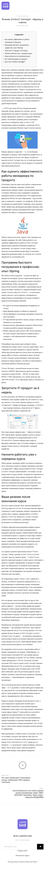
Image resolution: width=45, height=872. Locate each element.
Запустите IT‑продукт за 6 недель (16, 51)
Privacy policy (13, 862)
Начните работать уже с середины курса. (19, 53)
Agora (27, 855)
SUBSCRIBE (40, 846)
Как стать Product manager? (15, 62)
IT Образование (22, 16)
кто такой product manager (26, 663)
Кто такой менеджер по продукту (16, 59)
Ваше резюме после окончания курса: (18, 56)
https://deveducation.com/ (17, 742)
